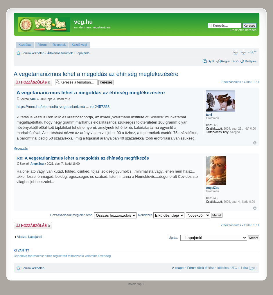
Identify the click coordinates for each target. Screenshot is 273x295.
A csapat (178, 267)
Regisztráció (230, 61)
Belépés (250, 61)
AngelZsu (37, 163)
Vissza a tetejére (254, 142)
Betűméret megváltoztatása (252, 52)
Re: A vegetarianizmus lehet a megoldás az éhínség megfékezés (83, 157)
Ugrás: (173, 237)
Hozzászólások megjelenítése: (93, 215)
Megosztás (21, 148)
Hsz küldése (33, 82)
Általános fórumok (60, 53)
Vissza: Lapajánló (29, 236)
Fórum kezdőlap (32, 53)
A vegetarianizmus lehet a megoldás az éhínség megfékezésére (96, 74)
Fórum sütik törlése (201, 267)
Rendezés (161, 215)
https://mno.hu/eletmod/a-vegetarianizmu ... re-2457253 (63, 106)
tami (33, 99)
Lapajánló (83, 53)
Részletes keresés (243, 30)
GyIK (210, 61)
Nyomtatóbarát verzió (243, 52)
